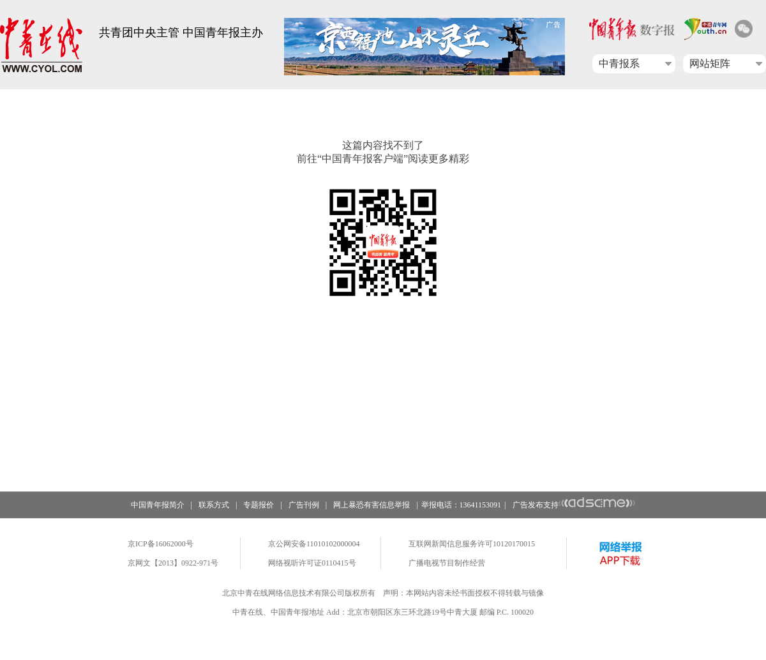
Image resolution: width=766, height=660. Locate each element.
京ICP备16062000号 (160, 543)
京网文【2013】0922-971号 (173, 563)
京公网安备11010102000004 (314, 543)
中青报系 (619, 63)
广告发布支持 (574, 504)
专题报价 (258, 504)
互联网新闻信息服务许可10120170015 (472, 543)
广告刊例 (304, 504)
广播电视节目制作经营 (447, 563)
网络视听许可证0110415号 (312, 563)
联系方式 (214, 504)
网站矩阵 (709, 63)
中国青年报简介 (157, 504)
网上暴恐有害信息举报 (371, 504)
